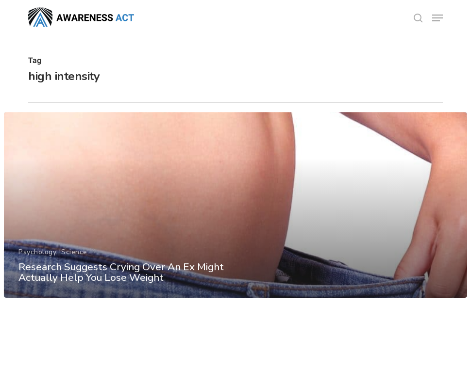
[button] (437, 18)
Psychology (37, 267)
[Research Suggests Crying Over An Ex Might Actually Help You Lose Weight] (235, 221)
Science (74, 267)
